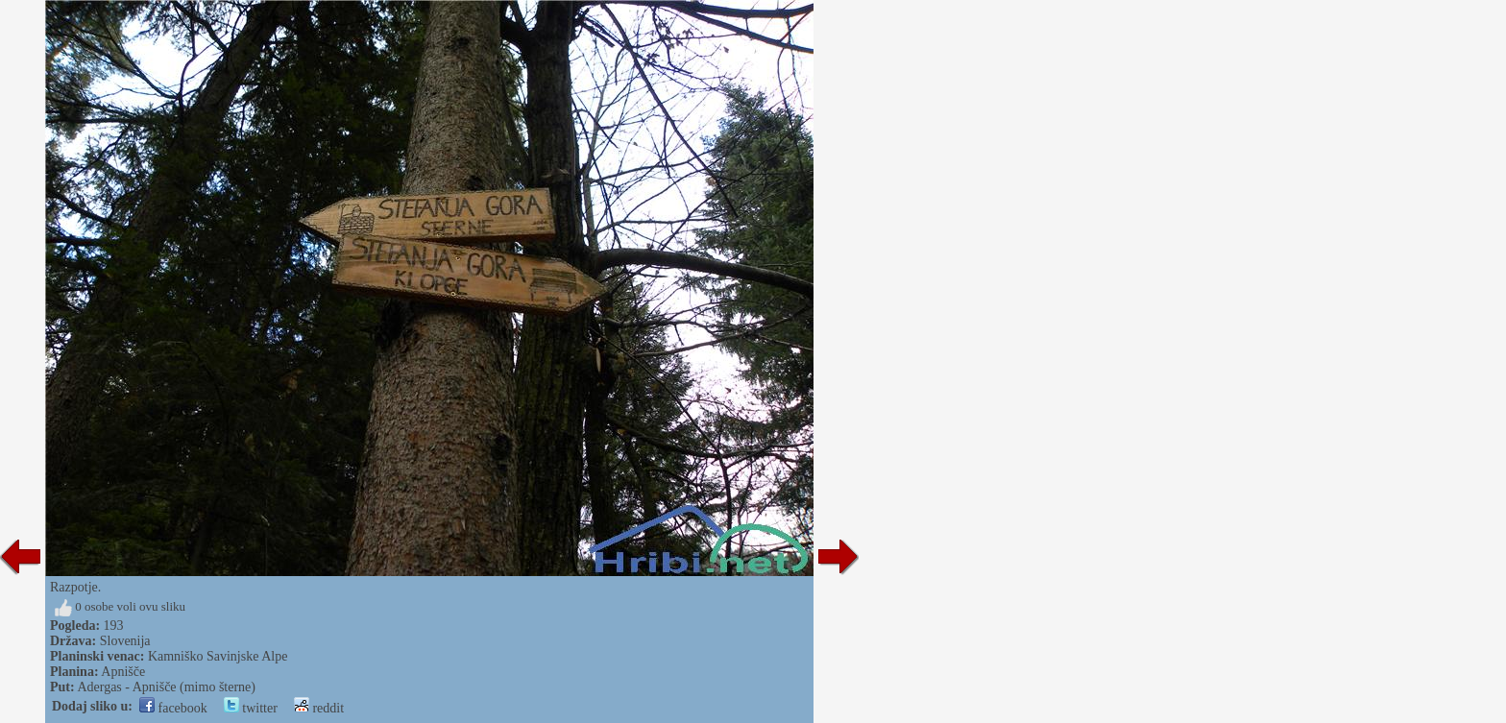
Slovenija (125, 641)
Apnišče (123, 671)
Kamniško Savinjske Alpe (217, 656)
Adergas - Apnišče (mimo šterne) (166, 687)
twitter (251, 708)
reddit (319, 708)
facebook (173, 708)
